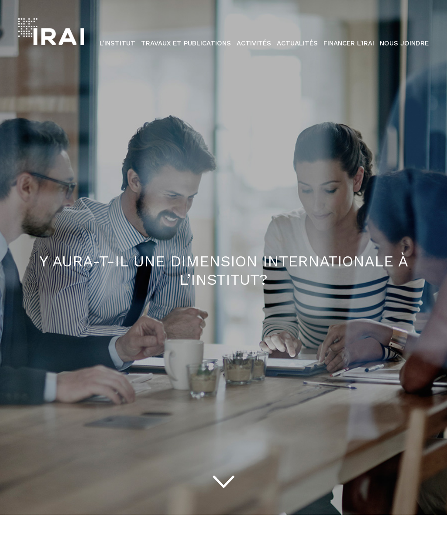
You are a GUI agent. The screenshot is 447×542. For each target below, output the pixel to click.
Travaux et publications (186, 43)
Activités (254, 43)
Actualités (297, 43)
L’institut (117, 43)
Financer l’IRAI (348, 43)
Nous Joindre (404, 43)
